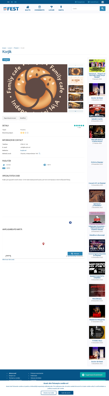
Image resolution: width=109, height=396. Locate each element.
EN (15, 2)
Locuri (10, 48)
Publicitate (34, 375)
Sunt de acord (66, 393)
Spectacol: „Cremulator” (97, 204)
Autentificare (93, 2)
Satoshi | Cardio (97, 119)
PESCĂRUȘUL (97, 299)
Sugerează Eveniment (92, 375)
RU (12, 2)
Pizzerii (16, 48)
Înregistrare (80, 2)
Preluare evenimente (37, 373)
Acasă (4, 48)
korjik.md (23, 150)
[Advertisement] (54, 29)
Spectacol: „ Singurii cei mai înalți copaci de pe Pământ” (97, 75)
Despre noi (12, 375)
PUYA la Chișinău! (97, 162)
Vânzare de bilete (36, 378)
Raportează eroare (10, 118)
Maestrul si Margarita (97, 320)
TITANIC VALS (97, 341)
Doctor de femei (97, 98)
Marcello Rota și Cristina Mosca (97, 140)
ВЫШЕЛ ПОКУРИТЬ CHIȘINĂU (97, 277)
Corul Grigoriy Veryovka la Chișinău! (97, 254)
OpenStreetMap (71, 256)
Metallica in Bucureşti (97, 235)
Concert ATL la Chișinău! (97, 183)
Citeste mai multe (48, 393)
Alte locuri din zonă (8, 259)
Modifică (23, 118)
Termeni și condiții (14, 378)
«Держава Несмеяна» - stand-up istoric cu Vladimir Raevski (97, 227)
